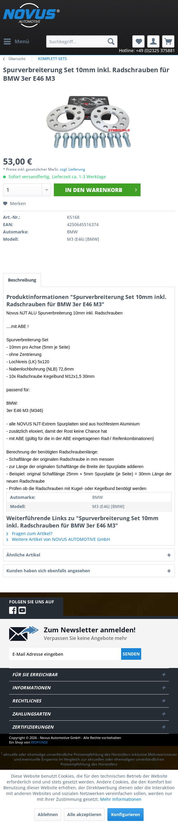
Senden (131, 654)
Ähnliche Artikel (23, 555)
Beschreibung (22, 280)
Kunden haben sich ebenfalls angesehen (48, 571)
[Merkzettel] (138, 41)
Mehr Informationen (120, 799)
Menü (16, 41)
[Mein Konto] (153, 41)
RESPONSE (39, 742)
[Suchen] (111, 41)
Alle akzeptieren (84, 814)
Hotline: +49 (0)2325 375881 (147, 50)
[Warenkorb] (168, 41)
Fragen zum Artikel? (29, 533)
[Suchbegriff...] (81, 41)
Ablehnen (48, 814)
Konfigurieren (125, 814)
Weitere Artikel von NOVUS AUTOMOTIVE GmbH (58, 539)
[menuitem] (16, 41)
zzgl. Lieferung (72, 169)
